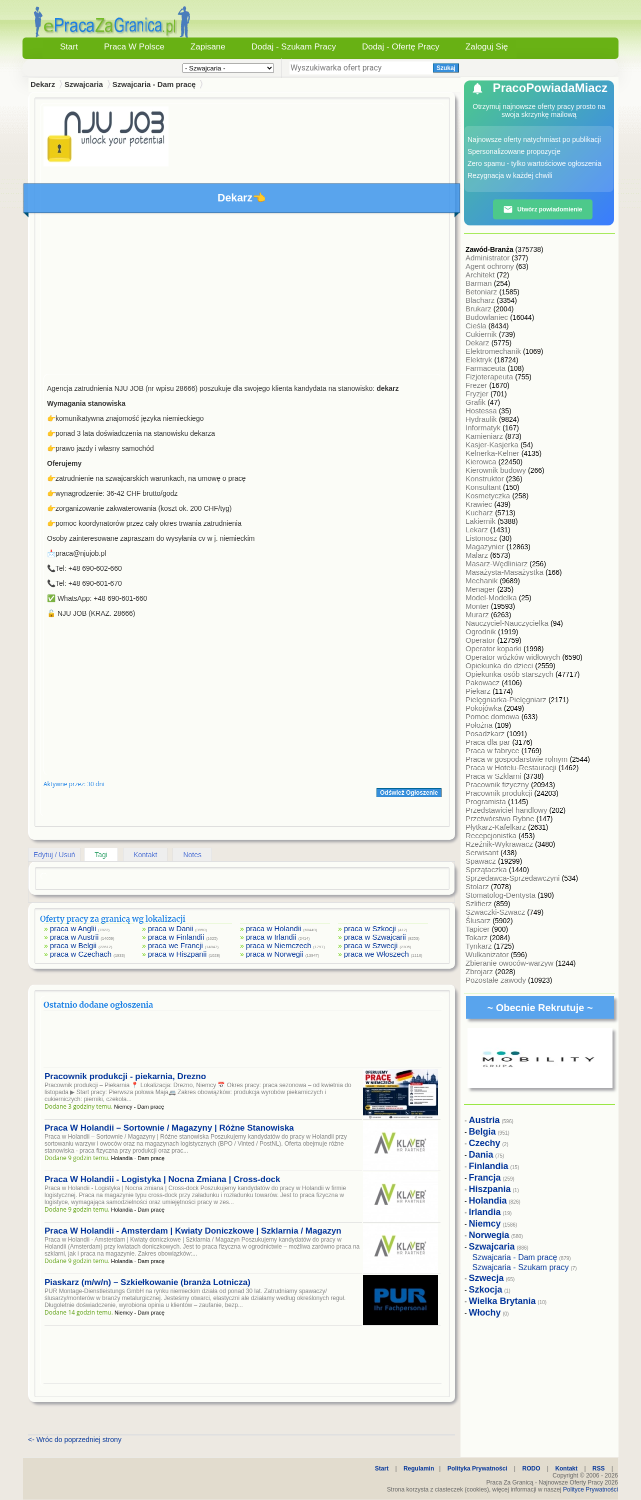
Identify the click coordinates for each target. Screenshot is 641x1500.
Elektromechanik (494, 351)
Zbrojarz (480, 971)
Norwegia (489, 1235)
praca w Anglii (73, 928)
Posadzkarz (486, 733)
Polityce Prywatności (590, 1489)
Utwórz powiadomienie (542, 209)
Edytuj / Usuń (54, 855)
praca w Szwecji (371, 945)
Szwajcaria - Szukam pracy (520, 1267)
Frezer (478, 385)
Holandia (488, 1201)
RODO (531, 1468)
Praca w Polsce (134, 46)
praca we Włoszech (376, 954)
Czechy (484, 1143)
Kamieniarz (485, 436)
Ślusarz (479, 920)
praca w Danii (171, 928)
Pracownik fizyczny (498, 784)
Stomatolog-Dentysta (502, 895)
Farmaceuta (487, 368)
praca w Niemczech (279, 945)
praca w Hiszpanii (177, 954)
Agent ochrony (491, 266)
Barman (480, 283)
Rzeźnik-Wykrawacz (500, 844)
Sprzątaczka (487, 869)
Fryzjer (478, 393)
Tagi (101, 855)
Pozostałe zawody (497, 980)
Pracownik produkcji (500, 793)
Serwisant (483, 852)
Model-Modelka (492, 597)
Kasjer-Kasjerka (493, 444)
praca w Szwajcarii (375, 937)
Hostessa (482, 410)
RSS (598, 1468)
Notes (192, 855)
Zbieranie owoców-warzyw (511, 963)
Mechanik (483, 580)
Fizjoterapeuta (490, 376)
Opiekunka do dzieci (500, 665)
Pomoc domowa (494, 716)
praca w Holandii (274, 928)
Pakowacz (484, 682)
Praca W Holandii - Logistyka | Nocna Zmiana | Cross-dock (162, 1179)
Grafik (477, 402)
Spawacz (482, 861)
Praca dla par (489, 742)
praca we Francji (175, 945)
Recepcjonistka (492, 835)
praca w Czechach (81, 954)
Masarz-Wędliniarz (498, 563)
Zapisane (208, 46)
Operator (481, 640)
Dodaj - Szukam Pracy (294, 46)
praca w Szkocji (370, 928)
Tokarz (478, 937)
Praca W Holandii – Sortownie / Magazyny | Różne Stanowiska (169, 1128)
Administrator (489, 257)
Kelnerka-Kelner (494, 453)
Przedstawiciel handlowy (508, 810)
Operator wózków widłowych (514, 657)
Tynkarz (480, 946)
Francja (485, 1178)
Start (69, 46)
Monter (478, 606)
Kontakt (145, 855)
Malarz (478, 555)
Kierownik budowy (497, 470)
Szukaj (446, 67)
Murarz (478, 614)
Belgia (482, 1132)
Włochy (485, 1313)
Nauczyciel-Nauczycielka (508, 623)
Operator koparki (495, 648)
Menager (481, 589)
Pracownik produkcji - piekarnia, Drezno (125, 1076)
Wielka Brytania (502, 1301)
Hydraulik (482, 419)
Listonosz (483, 538)
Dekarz (479, 342)
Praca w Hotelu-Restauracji (512, 767)
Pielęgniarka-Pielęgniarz (507, 699)
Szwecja (486, 1278)
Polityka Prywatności (478, 1468)
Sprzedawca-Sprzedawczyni (514, 878)
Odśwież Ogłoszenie (409, 792)
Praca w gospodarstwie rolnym (518, 759)
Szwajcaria (83, 84)
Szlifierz (480, 903)
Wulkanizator (488, 954)
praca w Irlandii (271, 937)
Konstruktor (486, 478)
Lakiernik (482, 521)
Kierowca (482, 461)
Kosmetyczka (489, 495)
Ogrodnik (482, 631)
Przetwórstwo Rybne (501, 818)
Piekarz (479, 691)
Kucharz (480, 512)
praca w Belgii (73, 945)
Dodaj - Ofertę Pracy (401, 46)
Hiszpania (490, 1189)
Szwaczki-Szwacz (496, 912)
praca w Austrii (74, 937)
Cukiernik (482, 334)
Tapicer (479, 929)
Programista (487, 801)
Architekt (481, 274)
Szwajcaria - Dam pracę (154, 84)
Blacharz (481, 300)
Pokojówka (485, 708)
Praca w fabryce (494, 750)
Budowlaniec (488, 317)
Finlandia (488, 1166)
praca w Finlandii (176, 937)
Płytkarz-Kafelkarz (497, 827)
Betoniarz (483, 291)
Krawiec (480, 504)
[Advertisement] (243, 296)
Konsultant (484, 487)
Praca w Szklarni (495, 776)
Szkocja (485, 1290)
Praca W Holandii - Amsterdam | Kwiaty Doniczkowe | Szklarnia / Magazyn (193, 1231)
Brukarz (480, 308)
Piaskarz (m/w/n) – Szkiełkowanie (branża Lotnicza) (147, 1282)
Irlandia (485, 1212)
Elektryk (480, 359)
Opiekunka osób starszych (511, 674)
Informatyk (484, 427)
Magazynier (486, 546)
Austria (484, 1120)
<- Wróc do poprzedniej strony (75, 1440)
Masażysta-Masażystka (506, 572)
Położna (480, 725)
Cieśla (477, 325)
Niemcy (485, 1224)
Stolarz (478, 886)
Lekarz (478, 529)
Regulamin (419, 1468)
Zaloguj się (487, 46)
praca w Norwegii (275, 954)
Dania (481, 1155)
